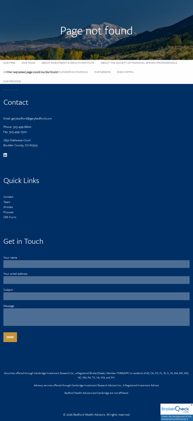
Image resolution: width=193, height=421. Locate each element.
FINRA (120, 373)
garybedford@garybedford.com (31, 118)
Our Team (28, 63)
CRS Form (9, 217)
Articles (8, 207)
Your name (23, 257)
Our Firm (9, 63)
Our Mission (102, 72)
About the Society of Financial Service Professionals (139, 63)
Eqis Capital (125, 72)
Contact (8, 196)
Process (8, 212)
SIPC (126, 373)
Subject (21, 289)
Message (22, 306)
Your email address (29, 273)
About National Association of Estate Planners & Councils (45, 72)
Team (6, 202)
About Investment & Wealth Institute (67, 63)
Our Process (12, 81)
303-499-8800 (22, 126)
